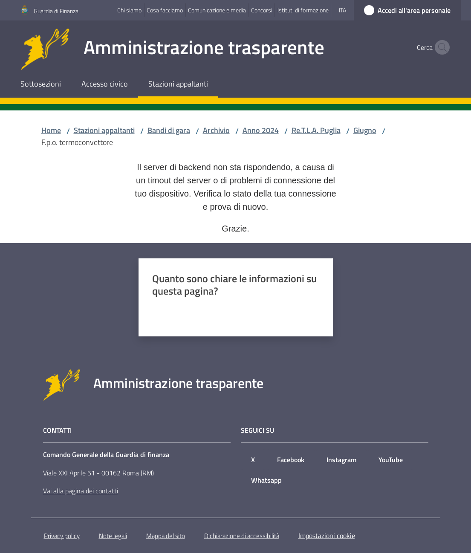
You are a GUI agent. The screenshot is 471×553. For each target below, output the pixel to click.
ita (342, 10)
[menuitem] (40, 85)
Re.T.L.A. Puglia (316, 130)
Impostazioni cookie (326, 535)
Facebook (290, 460)
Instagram (341, 460)
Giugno (364, 130)
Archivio (216, 130)
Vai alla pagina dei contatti (80, 491)
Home (51, 130)
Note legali (113, 536)
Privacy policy (62, 536)
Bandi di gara (168, 130)
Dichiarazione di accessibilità (241, 536)
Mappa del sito (165, 536)
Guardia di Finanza (56, 10)
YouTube (391, 460)
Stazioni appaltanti (104, 130)
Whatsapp (266, 480)
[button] (440, 47)
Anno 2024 (261, 130)
